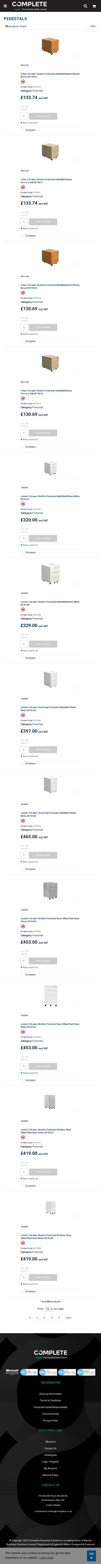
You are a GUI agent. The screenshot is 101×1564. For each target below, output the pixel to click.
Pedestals (37, 90)
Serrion (25, 65)
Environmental (51, 1413)
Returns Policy (50, 1475)
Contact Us (50, 1448)
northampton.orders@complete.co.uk (53, 1511)
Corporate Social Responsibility (50, 1407)
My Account (50, 1468)
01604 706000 (53, 1505)
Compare (28, 130)
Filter (93, 26)
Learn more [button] (46, 1557)
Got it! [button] (91, 1555)
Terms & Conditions (50, 1400)
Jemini (24, 487)
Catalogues (50, 1455)
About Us (51, 1441)
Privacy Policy (50, 1420)
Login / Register (50, 1461)
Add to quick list (29, 123)
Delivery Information (50, 1394)
